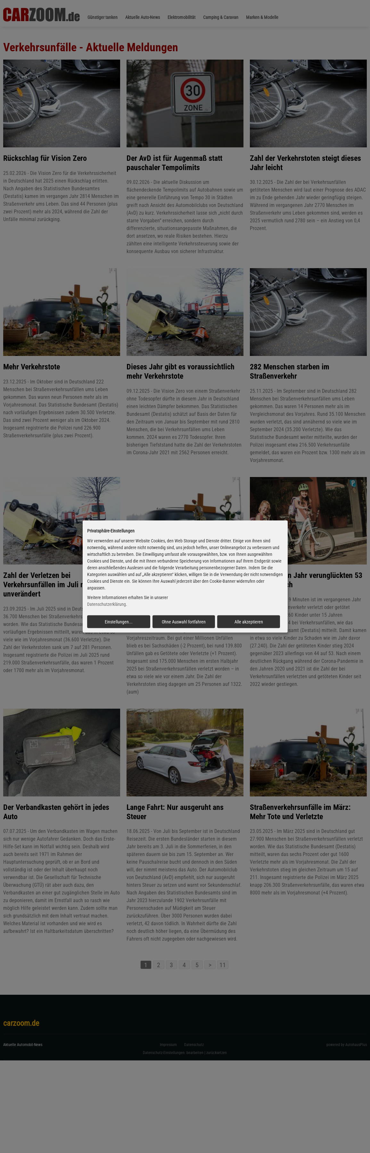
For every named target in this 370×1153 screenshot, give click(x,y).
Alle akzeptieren (248, 621)
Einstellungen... (119, 621)
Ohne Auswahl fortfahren (184, 621)
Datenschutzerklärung (106, 604)
